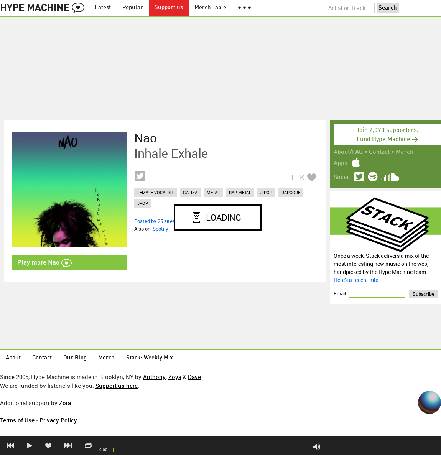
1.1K (297, 177)
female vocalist (155, 192)
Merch (404, 152)
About (13, 358)
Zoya (174, 377)
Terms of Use (17, 420)
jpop (142, 203)
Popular (132, 8)
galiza (190, 192)
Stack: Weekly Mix (149, 358)
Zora (65, 403)
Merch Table (210, 8)
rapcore (290, 192)
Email (340, 293)
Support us (169, 8)
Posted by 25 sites (154, 221)
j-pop (266, 192)
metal (213, 192)
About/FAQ (348, 152)
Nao (145, 137)
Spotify (160, 228)
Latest (103, 8)
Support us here (116, 385)
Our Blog (75, 358)
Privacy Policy (58, 420)
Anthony (154, 377)
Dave (194, 377)
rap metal (240, 192)
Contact (379, 152)
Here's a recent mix (356, 280)
